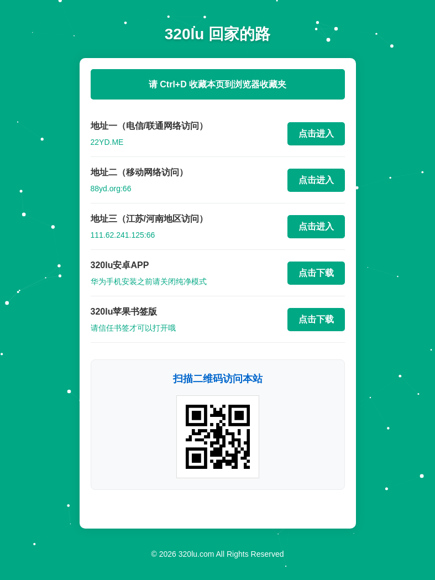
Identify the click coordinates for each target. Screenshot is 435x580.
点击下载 (316, 273)
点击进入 (316, 133)
